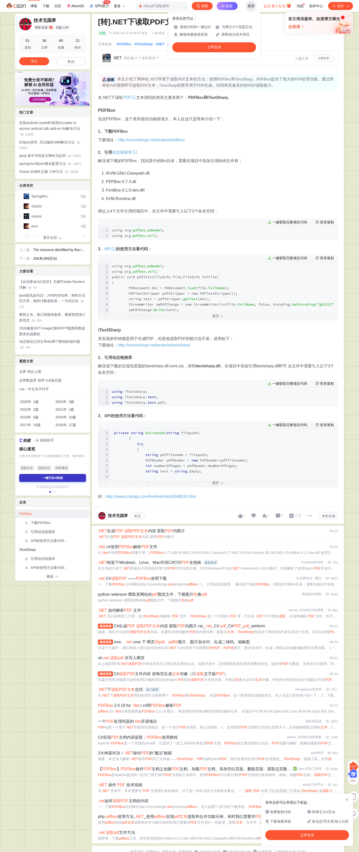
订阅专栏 (324, 58)
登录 (251, 6)
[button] (49, 101)
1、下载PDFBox (38, 523)
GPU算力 (100, 4)
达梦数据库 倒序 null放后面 (40, 380)
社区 (57, 6)
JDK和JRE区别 (45, 259)
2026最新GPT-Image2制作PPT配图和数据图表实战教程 (52, 331)
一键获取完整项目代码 (289, 222)
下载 (45, 6)
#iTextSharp (143, 44)
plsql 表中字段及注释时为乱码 (50, 156)
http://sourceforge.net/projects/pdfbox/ (151, 140)
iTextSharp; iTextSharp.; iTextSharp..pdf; (139, 397)
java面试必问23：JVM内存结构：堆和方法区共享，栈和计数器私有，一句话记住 (52, 301)
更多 (119, 6)
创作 (340, 6)
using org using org (138, 233)
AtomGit (75, 5)
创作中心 (316, 6)
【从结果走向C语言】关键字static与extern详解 (52, 284)
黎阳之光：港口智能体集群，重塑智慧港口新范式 (52, 317)
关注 (137, 516)
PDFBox (25, 514)
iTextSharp (27, 550)
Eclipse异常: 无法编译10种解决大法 (49, 145)
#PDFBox (123, 44)
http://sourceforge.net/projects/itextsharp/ (154, 345)
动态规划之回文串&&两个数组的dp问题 (49, 344)
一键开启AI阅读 (52, 478)
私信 (71, 62)
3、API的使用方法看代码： (46, 541)
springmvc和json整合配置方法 (50, 164)
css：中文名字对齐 (34, 389)
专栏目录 (329, 516)
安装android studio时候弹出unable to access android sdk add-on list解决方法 (49, 128)
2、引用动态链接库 (40, 532)
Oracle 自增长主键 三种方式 (48, 172)
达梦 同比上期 (30, 372)
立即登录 (214, 47)
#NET (160, 44)
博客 (33, 6)
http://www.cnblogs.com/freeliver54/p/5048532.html (151, 496)
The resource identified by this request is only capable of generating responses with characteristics (59, 250)
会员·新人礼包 (277, 5)
